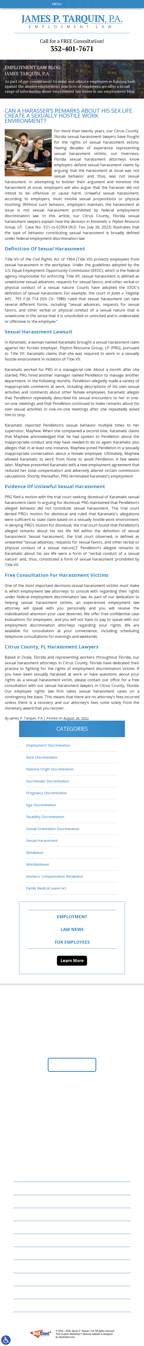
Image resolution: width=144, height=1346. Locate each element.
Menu (57, 4)
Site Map (24, 1305)
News (21, 1253)
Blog (20, 1240)
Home (21, 1188)
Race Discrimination (42, 757)
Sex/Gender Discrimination (47, 781)
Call (68, 4)
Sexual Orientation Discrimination (52, 828)
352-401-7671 (72, 45)
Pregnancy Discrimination (46, 793)
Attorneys (26, 1214)
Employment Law (32, 1201)
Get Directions (72, 1065)
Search (96, 4)
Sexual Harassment (42, 840)
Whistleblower (37, 864)
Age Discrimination (41, 804)
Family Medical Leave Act (46, 888)
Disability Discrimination (45, 816)
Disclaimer (26, 1292)
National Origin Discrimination (49, 769)
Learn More (72, 960)
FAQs (20, 1227)
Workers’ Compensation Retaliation (54, 876)
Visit (88, 4)
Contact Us (27, 1279)
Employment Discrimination (48, 745)
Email (78, 4)
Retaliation (34, 852)
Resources (25, 1266)
